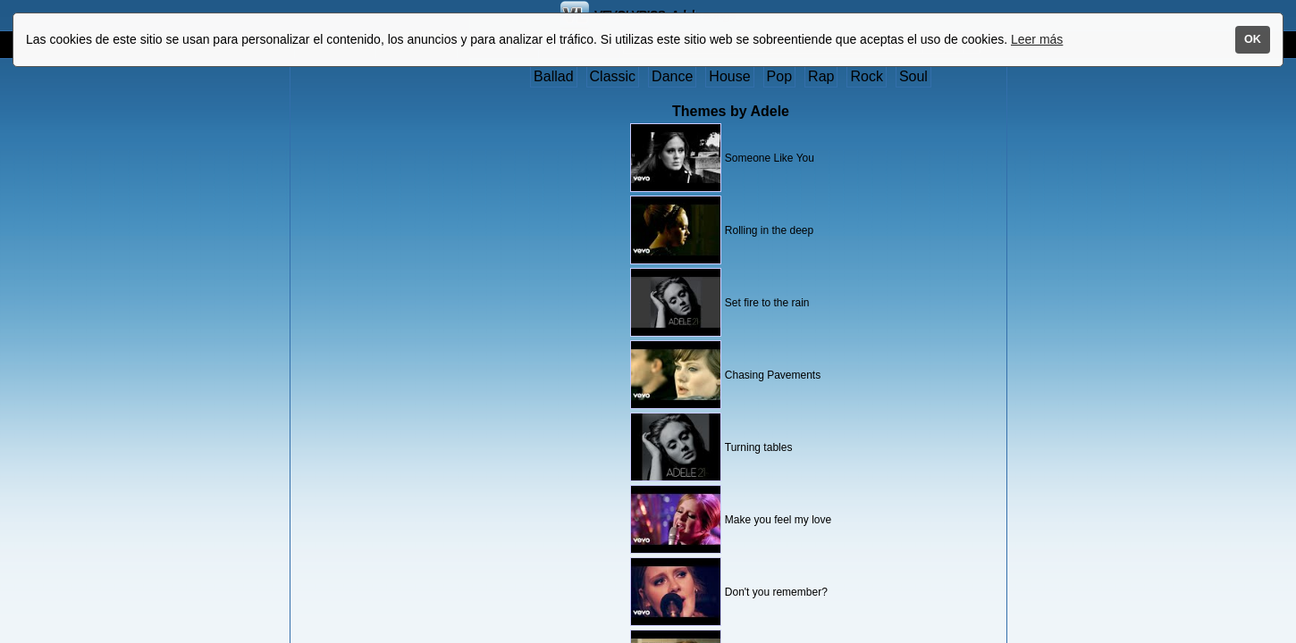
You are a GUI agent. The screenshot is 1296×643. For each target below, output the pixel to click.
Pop (779, 76)
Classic (613, 76)
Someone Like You (769, 158)
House (729, 76)
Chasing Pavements (773, 375)
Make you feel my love (778, 520)
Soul (913, 76)
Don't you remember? (776, 592)
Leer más (1037, 39)
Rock (866, 76)
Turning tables (759, 447)
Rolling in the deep (769, 230)
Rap (821, 76)
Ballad (553, 76)
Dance (672, 76)
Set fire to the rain (767, 302)
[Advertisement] (364, 337)
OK (1252, 39)
